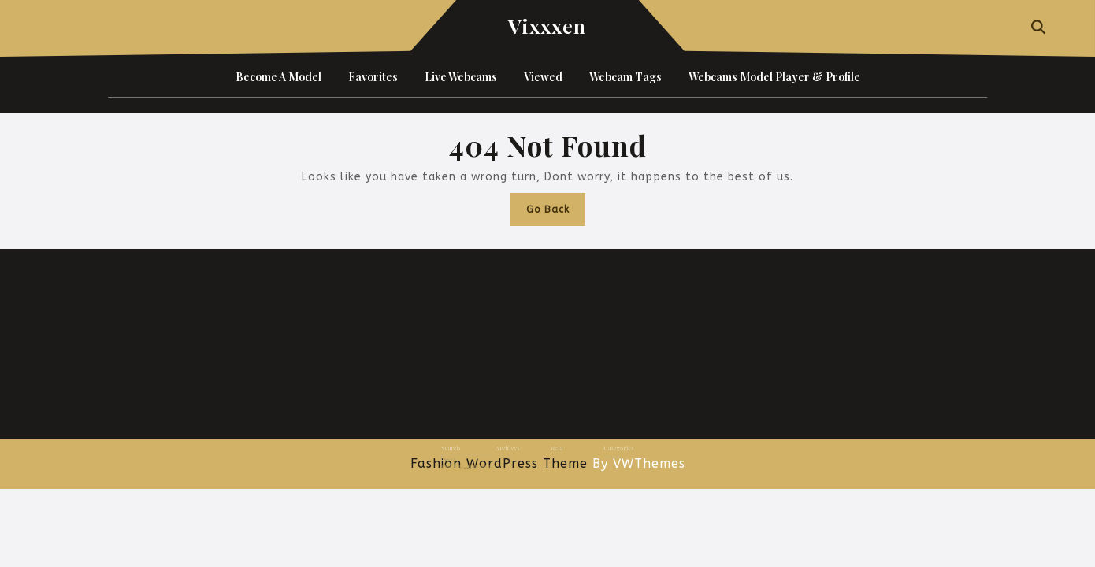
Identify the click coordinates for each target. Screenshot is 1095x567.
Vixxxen (547, 26)
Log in (552, 452)
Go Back (555, 213)
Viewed (543, 76)
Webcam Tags (625, 76)
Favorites (373, 76)
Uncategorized (595, 452)
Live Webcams (461, 76)
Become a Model (278, 76)
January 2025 (516, 452)
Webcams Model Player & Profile (774, 76)
